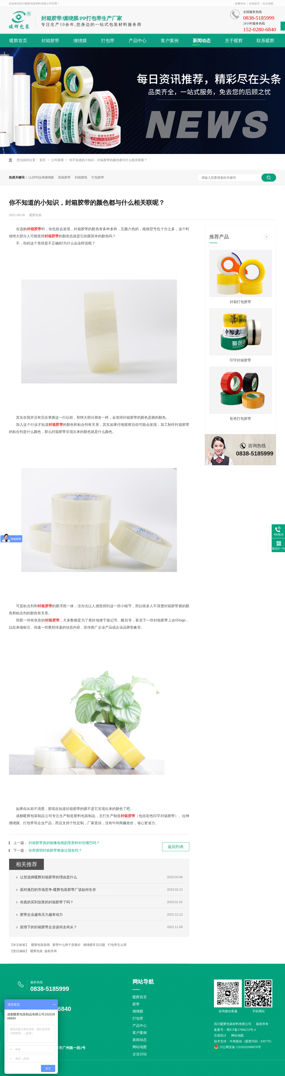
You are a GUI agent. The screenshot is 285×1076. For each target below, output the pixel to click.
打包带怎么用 (117, 945)
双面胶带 (64, 177)
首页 (43, 160)
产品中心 (138, 40)
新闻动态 (202, 40)
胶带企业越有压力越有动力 (41, 914)
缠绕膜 (80, 40)
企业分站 (139, 1054)
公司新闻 (58, 160)
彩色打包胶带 (240, 418)
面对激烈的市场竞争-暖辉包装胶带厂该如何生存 (58, 890)
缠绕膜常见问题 (94, 945)
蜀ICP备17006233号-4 (241, 1029)
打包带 (107, 40)
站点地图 (268, 3)
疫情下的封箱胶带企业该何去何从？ (48, 927)
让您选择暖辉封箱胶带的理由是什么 (48, 877)
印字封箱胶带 (240, 360)
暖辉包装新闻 (40, 945)
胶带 (136, 1004)
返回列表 (176, 846)
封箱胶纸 (81, 177)
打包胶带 (98, 177)
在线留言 (254, 3)
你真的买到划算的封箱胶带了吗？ (46, 902)
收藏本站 (240, 3)
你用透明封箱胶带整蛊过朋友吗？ (55, 850)
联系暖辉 (265, 40)
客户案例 (170, 40)
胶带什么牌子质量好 (67, 945)
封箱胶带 (50, 40)
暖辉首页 (18, 40)
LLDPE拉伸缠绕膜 (41, 177)
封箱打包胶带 (240, 302)
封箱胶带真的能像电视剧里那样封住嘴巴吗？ (64, 843)
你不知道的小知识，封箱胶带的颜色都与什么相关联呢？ (108, 160)
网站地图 (139, 1047)
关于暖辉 (234, 40)
